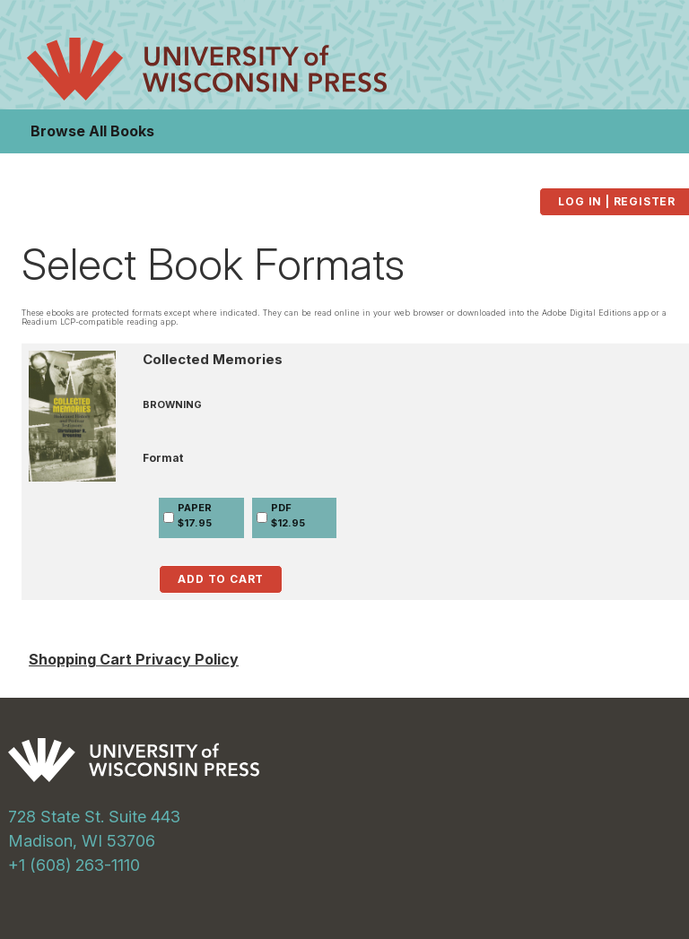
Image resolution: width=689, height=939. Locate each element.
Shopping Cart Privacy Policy (134, 659)
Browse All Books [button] (92, 131)
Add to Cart (221, 579)
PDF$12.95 (288, 515)
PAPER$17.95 (195, 515)
